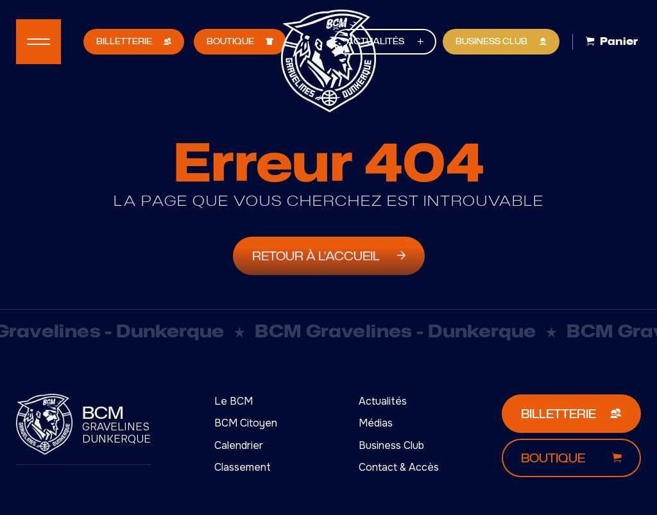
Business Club (391, 445)
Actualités (383, 401)
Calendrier (238, 445)
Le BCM (233, 401)
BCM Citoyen (245, 423)
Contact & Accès (399, 467)
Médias (376, 423)
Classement (242, 467)
